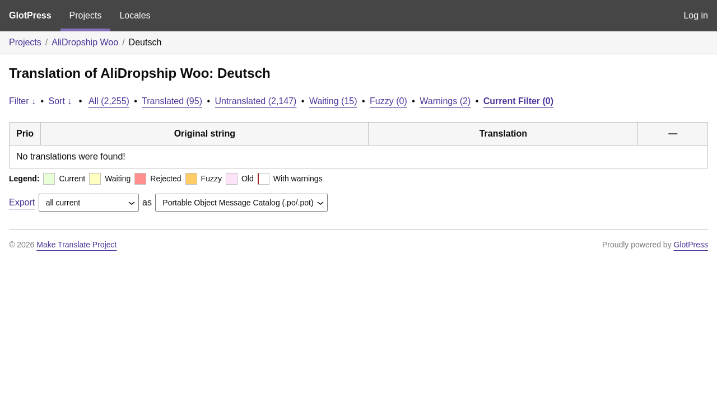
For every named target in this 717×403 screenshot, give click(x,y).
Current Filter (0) (518, 101)
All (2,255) (109, 101)
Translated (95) (172, 101)
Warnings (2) (445, 101)
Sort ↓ (60, 101)
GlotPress (30, 15)
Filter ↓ (22, 101)
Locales (134, 15)
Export (22, 202)
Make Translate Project (76, 244)
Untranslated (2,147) (256, 101)
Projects (85, 15)
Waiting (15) (333, 101)
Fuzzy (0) (388, 101)
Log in (695, 15)
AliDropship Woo (85, 42)
